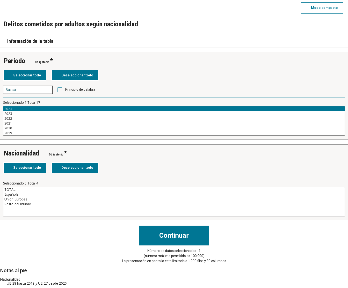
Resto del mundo (174, 204)
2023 (174, 113)
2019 (174, 133)
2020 (174, 128)
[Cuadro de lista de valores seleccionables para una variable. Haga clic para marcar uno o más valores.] (174, 121)
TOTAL (174, 189)
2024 (174, 108)
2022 (174, 118)
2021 (174, 123)
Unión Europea (174, 199)
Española (174, 194)
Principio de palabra (80, 89)
